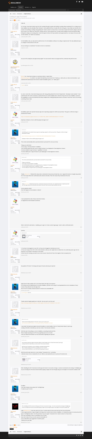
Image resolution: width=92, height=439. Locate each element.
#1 (81, 36)
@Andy (22, 76)
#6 (81, 122)
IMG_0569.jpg (28, 358)
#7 (81, 153)
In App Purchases (18, 18)
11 (19, 278)
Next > (19, 20)
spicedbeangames (15, 66)
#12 (81, 255)
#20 (81, 422)
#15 (81, 308)
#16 (81, 336)
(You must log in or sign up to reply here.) (75, 425)
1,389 (19, 71)
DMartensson (14, 274)
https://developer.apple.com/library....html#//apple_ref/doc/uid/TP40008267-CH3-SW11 (40, 303)
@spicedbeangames (25, 78)
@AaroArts (27, 174)
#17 (81, 364)
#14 (81, 290)
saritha (12, 120)
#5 (81, 101)
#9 (81, 192)
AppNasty (23, 85)
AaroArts (13, 137)
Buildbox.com (13, 7)
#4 (81, 83)
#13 (81, 272)
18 (19, 416)
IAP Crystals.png (28, 235)
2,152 (19, 53)
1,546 (19, 142)
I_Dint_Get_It (27, 18)
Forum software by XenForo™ (18, 437)
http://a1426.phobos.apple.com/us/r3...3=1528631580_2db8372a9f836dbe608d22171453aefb (42, 116)
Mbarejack (13, 411)
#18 (81, 374)
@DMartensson (27, 410)
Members (27, 7)
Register (34, 7)
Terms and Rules (80, 437)
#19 (81, 392)
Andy (12, 49)
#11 (81, 241)
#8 (81, 177)
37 (19, 124)
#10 (81, 227)
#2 (81, 47)
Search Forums (12, 10)
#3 (81, 65)
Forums (20, 7)
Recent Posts (18, 10)
